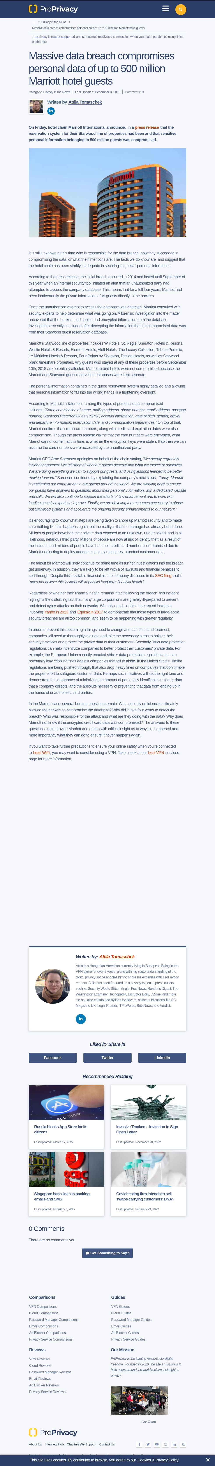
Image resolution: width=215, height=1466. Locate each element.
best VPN (156, 752)
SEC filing (163, 575)
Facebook (53, 1058)
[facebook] (139, 1444)
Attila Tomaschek (85, 102)
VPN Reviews (39, 1359)
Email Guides (121, 1326)
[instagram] (165, 1444)
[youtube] (156, 1444)
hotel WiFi (41, 752)
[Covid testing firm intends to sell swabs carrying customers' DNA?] (148, 1184)
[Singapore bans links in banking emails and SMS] (66, 1184)
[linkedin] (51, 111)
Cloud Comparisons (43, 1313)
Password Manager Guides (131, 1320)
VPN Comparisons (43, 1306)
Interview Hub (54, 1444)
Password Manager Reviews (50, 1372)
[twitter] (148, 1444)
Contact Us (107, 1444)
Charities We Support (81, 1444)
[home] (34, 22)
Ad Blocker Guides (125, 1333)
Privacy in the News (53, 22)
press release (147, 127)
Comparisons (42, 1297)
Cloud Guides (121, 1313)
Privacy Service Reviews (47, 1392)
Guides (118, 1297)
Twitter (108, 1058)
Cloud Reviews (40, 1365)
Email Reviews (40, 1379)
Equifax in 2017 (90, 612)
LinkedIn (162, 1058)
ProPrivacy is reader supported (53, 36)
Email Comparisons (43, 1326)
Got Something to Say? (107, 1253)
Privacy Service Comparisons (50, 1339)
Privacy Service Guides (128, 1339)
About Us (35, 1444)
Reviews (37, 1349)
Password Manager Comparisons (53, 1320)
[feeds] (183, 1444)
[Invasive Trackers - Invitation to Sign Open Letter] (148, 1117)
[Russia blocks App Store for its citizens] (66, 1117)
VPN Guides (120, 1306)
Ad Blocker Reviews (44, 1385)
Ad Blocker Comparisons (47, 1333)
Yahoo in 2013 (56, 612)
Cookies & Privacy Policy (157, 1460)
